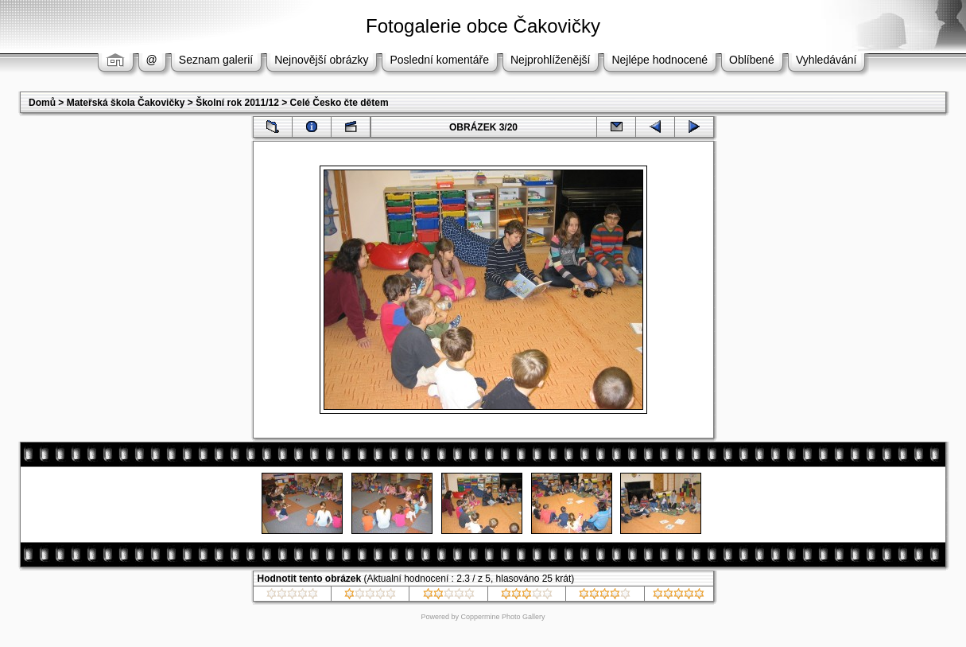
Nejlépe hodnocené (659, 59)
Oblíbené (751, 59)
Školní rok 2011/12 (237, 102)
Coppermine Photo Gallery (502, 617)
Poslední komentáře (439, 59)
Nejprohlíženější (550, 59)
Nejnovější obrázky (321, 59)
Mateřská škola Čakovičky (126, 102)
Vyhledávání (826, 59)
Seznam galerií (216, 59)
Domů (42, 102)
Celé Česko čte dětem (339, 102)
